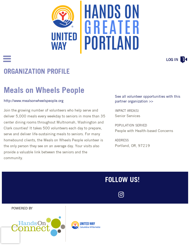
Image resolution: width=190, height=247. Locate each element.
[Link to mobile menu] (7, 58)
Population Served (131, 125)
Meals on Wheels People (44, 91)
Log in (172, 60)
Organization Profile (37, 72)
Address (122, 140)
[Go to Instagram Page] (120, 195)
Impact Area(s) (127, 111)
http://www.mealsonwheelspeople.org (33, 101)
